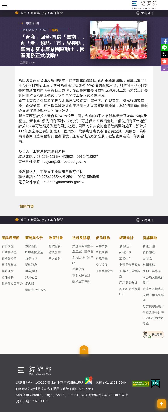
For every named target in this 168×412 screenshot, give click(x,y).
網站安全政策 (81, 388)
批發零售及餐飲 (129, 264)
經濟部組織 (9, 264)
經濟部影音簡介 (12, 283)
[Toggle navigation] (4, 5)
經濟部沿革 (9, 258)
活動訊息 (31, 264)
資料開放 (149, 252)
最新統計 (125, 246)
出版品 (147, 258)
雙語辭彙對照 (105, 271)
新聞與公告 (38, 13)
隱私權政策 (61, 388)
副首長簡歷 (9, 252)
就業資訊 (31, 271)
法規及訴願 (81, 238)
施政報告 (55, 246)
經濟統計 (126, 238)
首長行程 (31, 258)
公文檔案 (102, 264)
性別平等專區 (152, 271)
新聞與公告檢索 (35, 289)
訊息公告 (31, 277)
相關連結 (149, 264)
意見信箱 (102, 258)
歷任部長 (8, 277)
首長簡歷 (8, 246)
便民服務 (103, 238)
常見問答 (102, 252)
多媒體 (29, 283)
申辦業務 (102, 246)
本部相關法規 (81, 275)
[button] (84, 349)
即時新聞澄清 (34, 252)
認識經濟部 (11, 238)
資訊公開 (149, 246)
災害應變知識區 (153, 306)
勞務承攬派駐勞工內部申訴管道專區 (153, 318)
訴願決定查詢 (81, 281)
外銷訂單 (125, 252)
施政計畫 (55, 252)
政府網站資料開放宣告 (34, 388)
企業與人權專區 (153, 288)
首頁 (23, 13)
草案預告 (78, 269)
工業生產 (125, 258)
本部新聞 (56, 13)
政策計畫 (56, 238)
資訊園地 (150, 238)
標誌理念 (8, 271)
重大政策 (55, 258)
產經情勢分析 (128, 282)
